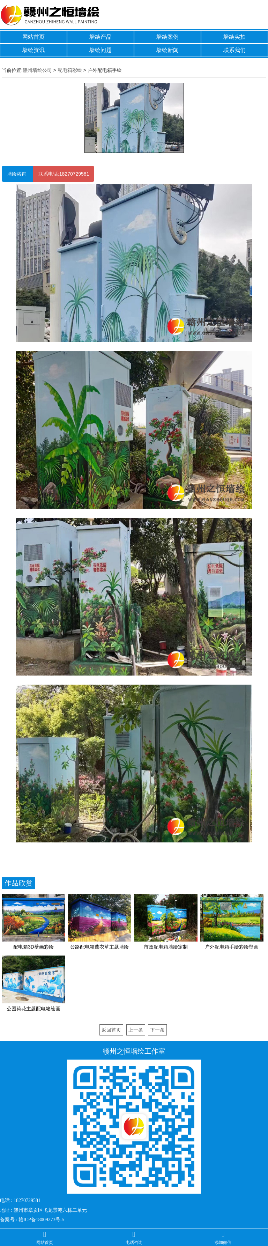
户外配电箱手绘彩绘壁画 (232, 947)
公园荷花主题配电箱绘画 (33, 1008)
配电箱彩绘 (70, 70)
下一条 (157, 1030)
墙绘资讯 (33, 50)
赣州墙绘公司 (37, 70)
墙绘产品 (100, 37)
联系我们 (234, 50)
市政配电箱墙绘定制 (166, 947)
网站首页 (33, 37)
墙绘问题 (100, 50)
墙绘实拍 (234, 37)
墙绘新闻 (167, 50)
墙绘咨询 (17, 174)
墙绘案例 (167, 37)
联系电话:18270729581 (63, 174)
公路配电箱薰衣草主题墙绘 (99, 947)
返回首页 (111, 1030)
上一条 (135, 1030)
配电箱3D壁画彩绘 (33, 947)
